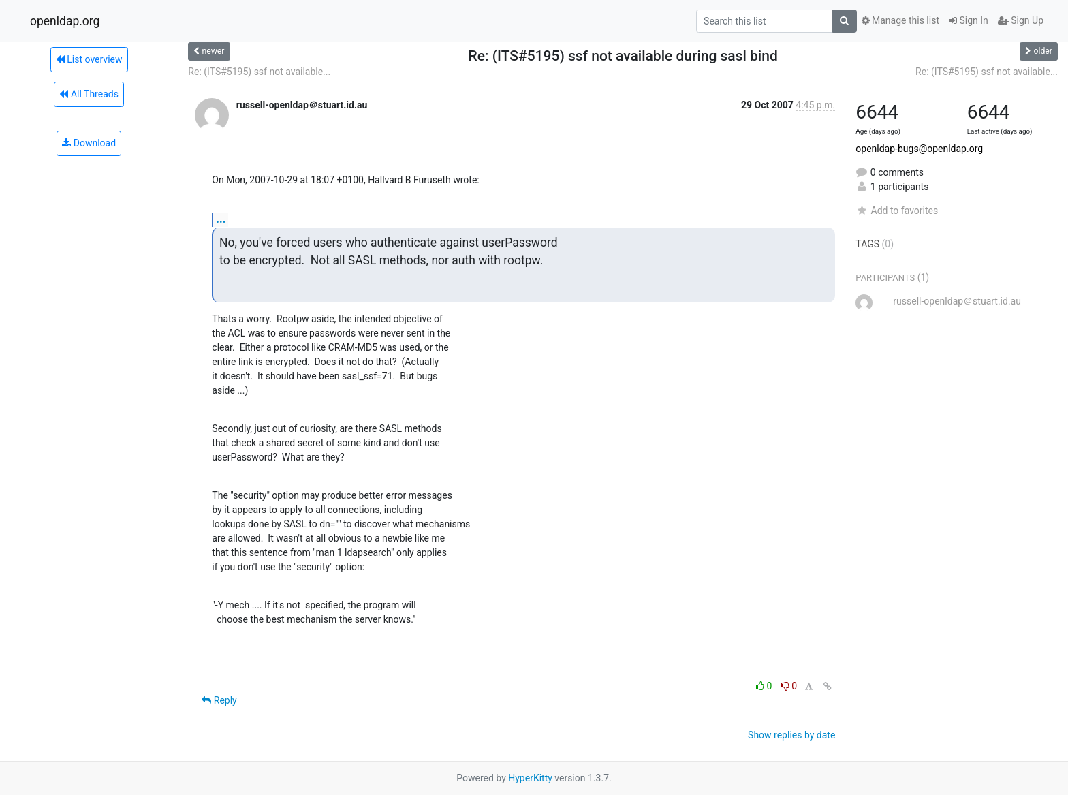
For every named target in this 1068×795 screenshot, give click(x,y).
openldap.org (64, 21)
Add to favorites (896, 210)
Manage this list (900, 20)
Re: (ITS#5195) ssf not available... (259, 71)
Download (89, 143)
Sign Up (1020, 20)
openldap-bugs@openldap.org (919, 148)
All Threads (88, 94)
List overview (89, 59)
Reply (219, 700)
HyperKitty (530, 778)
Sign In (968, 20)
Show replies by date (791, 735)
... (220, 219)
